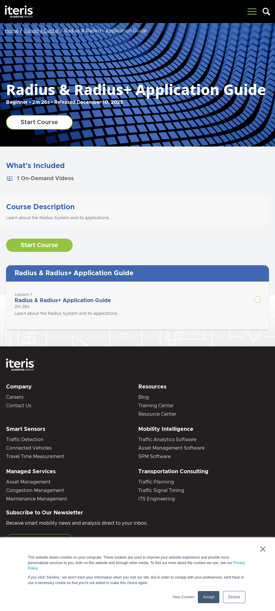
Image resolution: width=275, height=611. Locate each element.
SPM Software (154, 456)
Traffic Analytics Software (167, 439)
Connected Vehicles (29, 448)
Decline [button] (234, 597)
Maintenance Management (36, 499)
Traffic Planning (156, 482)
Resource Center (157, 414)
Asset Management (28, 482)
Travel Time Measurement (35, 456)
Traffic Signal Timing (161, 490)
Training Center (41, 30)
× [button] (262, 549)
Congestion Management (35, 490)
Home (11, 30)
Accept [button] (208, 597)
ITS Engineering (156, 499)
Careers (15, 397)
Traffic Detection (25, 439)
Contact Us (18, 405)
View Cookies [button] (183, 597)
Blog (143, 397)
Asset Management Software (171, 448)
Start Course (39, 122)
